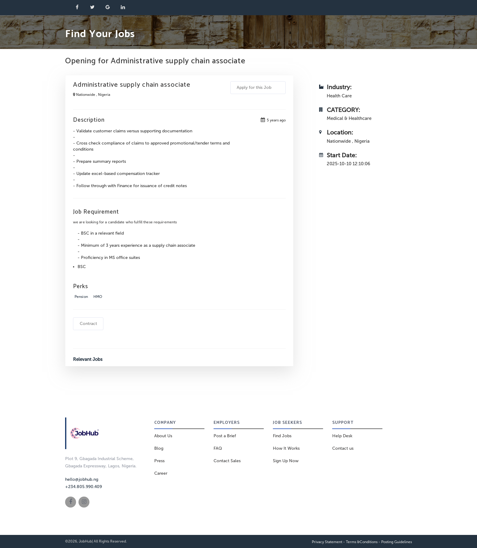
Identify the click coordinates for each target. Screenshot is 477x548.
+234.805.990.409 (83, 486)
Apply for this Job (258, 87)
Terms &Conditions (362, 542)
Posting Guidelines (396, 542)
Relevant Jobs (88, 359)
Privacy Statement (327, 542)
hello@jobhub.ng (81, 479)
